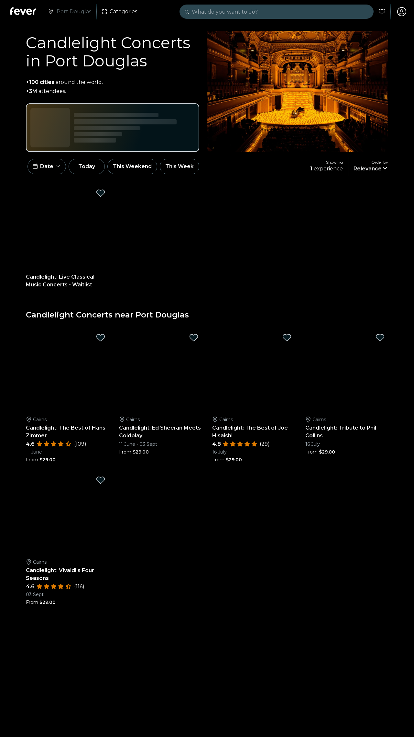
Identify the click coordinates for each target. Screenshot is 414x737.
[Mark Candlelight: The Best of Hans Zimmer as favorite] (100, 337)
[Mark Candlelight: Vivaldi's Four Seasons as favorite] (100, 480)
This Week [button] (179, 166)
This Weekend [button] (132, 166)
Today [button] (86, 166)
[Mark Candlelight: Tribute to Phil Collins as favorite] (380, 337)
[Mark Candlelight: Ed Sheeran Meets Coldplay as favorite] (194, 337)
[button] (46, 166)
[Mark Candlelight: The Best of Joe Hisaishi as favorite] (287, 337)
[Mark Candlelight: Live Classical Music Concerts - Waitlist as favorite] (100, 193)
